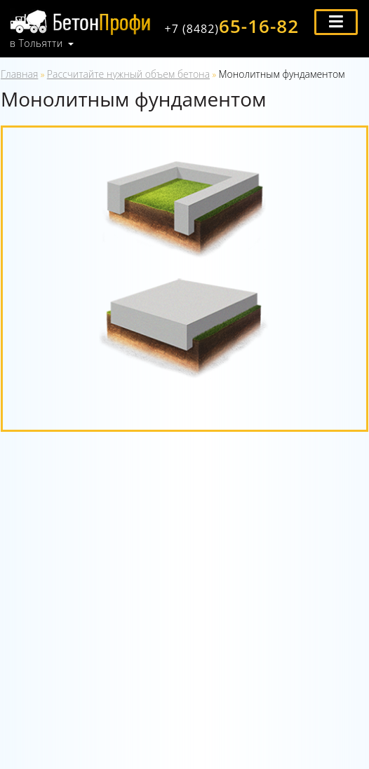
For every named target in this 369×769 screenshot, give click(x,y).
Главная (19, 74)
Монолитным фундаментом (281, 74)
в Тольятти (36, 43)
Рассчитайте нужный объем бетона (128, 74)
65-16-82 (232, 26)
